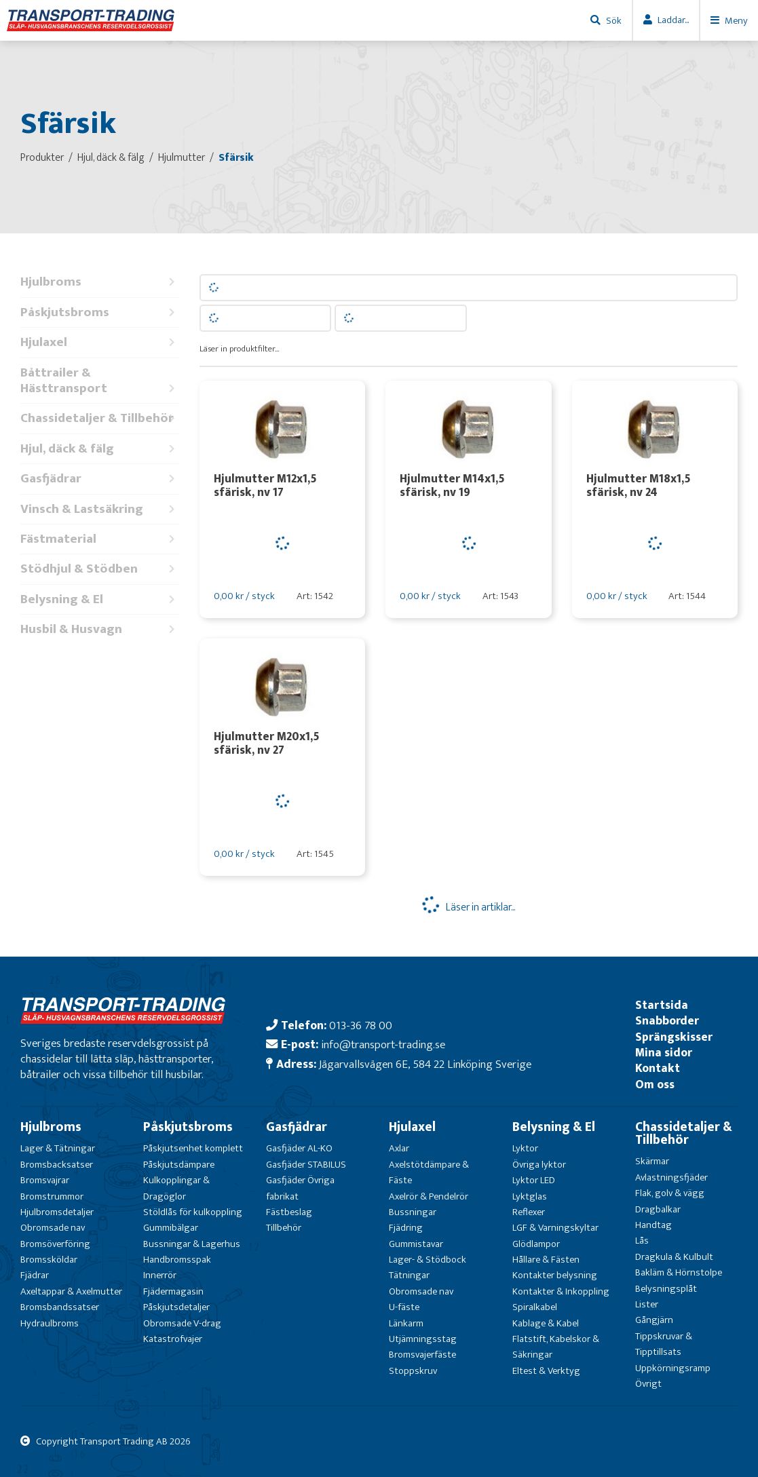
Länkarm (406, 1323)
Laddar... (673, 20)
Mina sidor (663, 1052)
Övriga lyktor (539, 1164)
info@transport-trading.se (383, 1044)
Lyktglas (529, 1196)
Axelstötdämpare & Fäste (429, 1172)
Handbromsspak (177, 1259)
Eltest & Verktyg (546, 1370)
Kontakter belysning (554, 1275)
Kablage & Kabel (545, 1323)
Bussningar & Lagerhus (191, 1243)
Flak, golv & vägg (669, 1193)
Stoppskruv (413, 1370)
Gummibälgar (170, 1227)
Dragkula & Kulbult (674, 1256)
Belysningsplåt (666, 1288)
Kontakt (657, 1068)
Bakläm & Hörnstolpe (678, 1272)
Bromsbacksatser (56, 1164)
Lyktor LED (533, 1180)
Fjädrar (34, 1275)
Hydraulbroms (49, 1323)
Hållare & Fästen (546, 1259)
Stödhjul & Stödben (99, 569)
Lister (646, 1304)
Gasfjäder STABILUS (306, 1164)
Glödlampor (536, 1243)
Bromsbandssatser (59, 1307)
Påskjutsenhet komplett (193, 1148)
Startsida (661, 1005)
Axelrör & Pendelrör (428, 1196)
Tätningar (409, 1275)
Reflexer (528, 1212)
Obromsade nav (52, 1227)
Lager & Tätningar (57, 1148)
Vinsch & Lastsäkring (99, 509)
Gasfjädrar (99, 478)
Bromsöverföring (55, 1243)
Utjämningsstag (423, 1338)
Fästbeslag (289, 1212)
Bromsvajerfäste (422, 1354)
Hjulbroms (99, 282)
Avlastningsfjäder (671, 1177)
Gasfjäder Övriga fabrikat (300, 1188)
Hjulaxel (99, 342)
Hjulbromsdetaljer (57, 1212)
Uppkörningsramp (672, 1368)
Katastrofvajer (172, 1338)
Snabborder (667, 1021)
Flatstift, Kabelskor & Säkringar (555, 1346)
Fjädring (406, 1227)
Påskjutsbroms (99, 312)
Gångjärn (654, 1319)
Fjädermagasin (173, 1291)
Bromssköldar (48, 1259)
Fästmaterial (99, 539)
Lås (642, 1240)
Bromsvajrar (44, 1180)
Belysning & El (99, 599)
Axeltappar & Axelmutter (71, 1291)
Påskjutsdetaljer (176, 1307)
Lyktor (525, 1148)
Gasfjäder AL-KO (299, 1148)
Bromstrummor (51, 1196)
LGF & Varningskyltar (555, 1227)
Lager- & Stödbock (427, 1259)
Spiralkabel (534, 1307)
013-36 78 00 (360, 1025)
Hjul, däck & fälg (99, 449)
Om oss (655, 1084)
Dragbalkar (658, 1209)
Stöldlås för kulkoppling (192, 1212)
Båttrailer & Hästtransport (99, 381)
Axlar (399, 1148)
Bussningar (412, 1212)
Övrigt (648, 1383)
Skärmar (652, 1161)
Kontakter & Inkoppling (560, 1291)
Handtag (653, 1224)
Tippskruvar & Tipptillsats (663, 1344)
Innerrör (159, 1275)
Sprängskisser (674, 1037)
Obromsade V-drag (182, 1323)
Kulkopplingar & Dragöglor (176, 1188)
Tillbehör (283, 1227)
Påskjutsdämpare (178, 1164)
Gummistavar (416, 1243)
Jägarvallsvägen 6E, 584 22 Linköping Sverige (425, 1064)
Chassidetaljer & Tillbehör (99, 418)
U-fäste (404, 1307)
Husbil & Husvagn (99, 629)
